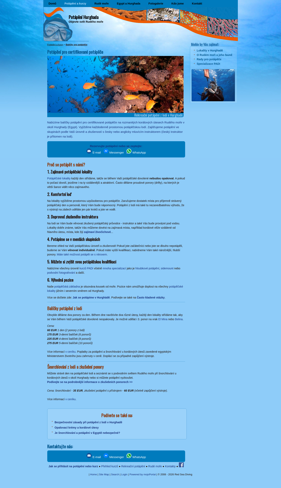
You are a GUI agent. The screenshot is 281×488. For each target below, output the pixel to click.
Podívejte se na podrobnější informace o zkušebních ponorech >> (90, 382)
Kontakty (170, 466)
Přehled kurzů (109, 466)
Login (124, 474)
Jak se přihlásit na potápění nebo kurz (73, 466)
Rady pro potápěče (209, 59)
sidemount (167, 268)
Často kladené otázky (151, 297)
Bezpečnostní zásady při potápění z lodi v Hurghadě (88, 422)
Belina (179, 319)
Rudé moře (101, 3)
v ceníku (70, 351)
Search (115, 474)
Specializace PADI (208, 63)
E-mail (94, 152)
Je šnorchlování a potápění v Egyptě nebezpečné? (87, 432)
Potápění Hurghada (83, 17)
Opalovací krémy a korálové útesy (77, 427)
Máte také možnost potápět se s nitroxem (82, 254)
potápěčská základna (67, 286)
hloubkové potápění (147, 268)
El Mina (163, 319)
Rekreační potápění (133, 466)
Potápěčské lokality (59, 178)
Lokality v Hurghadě (210, 50)
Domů (52, 3)
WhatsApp (136, 152)
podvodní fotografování (61, 272)
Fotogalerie (155, 3)
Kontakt (197, 3)
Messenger (113, 152)
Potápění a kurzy (75, 3)
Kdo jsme (177, 3)
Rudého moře (173, 122)
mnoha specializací (114, 268)
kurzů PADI (86, 268)
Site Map (104, 474)
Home (93, 474)
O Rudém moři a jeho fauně (214, 55)
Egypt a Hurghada (128, 3)
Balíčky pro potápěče (76, 44)
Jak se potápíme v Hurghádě (91, 297)
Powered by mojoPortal (142, 474)
